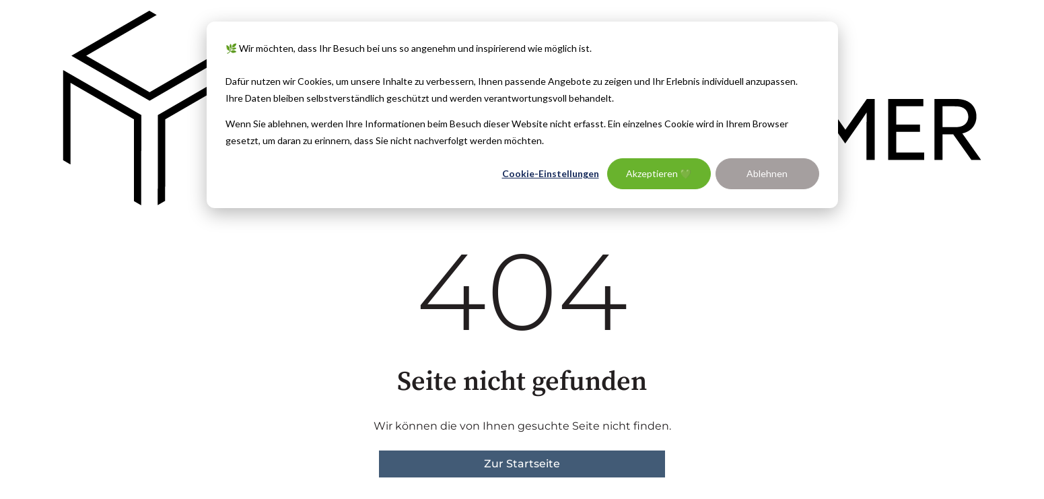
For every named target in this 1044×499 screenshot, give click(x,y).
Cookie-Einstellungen (550, 173)
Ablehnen (767, 173)
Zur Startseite (522, 463)
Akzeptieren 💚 (658, 173)
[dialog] (522, 115)
